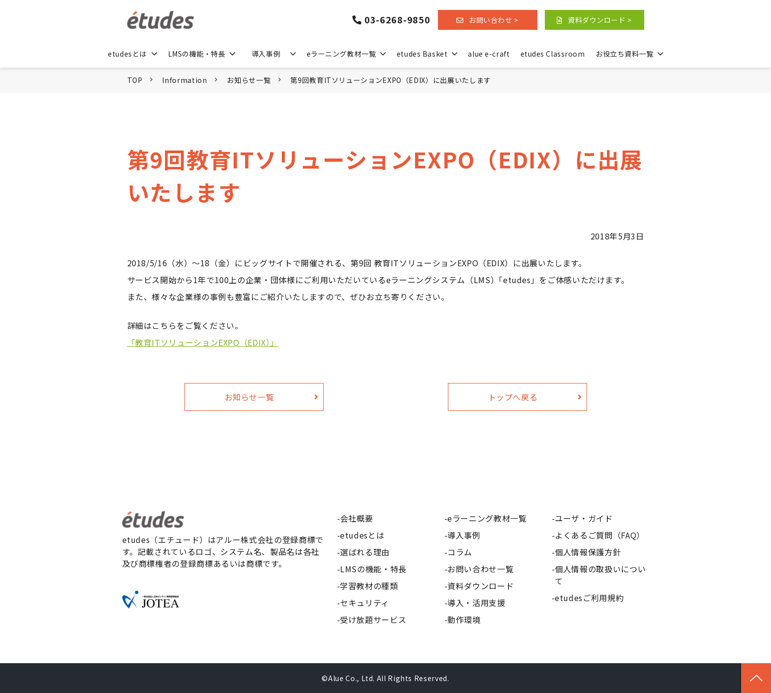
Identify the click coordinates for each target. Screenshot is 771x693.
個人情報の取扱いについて (600, 575)
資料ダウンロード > (600, 20)
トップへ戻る (513, 397)
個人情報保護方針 (588, 552)
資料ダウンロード (480, 586)
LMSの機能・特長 (197, 54)
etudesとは (127, 54)
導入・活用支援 (476, 603)
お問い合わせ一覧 (480, 569)
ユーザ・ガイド (583, 518)
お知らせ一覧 (248, 80)
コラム (459, 552)
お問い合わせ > (493, 20)
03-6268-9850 (397, 19)
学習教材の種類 (369, 586)
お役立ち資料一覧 (624, 54)
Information (184, 80)
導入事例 (266, 54)
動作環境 (464, 619)
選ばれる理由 (365, 552)
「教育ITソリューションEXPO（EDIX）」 (203, 342)
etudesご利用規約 (589, 598)
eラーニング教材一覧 (341, 54)
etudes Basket (422, 54)
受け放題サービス (373, 619)
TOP (135, 80)
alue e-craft (489, 54)
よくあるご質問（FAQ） (600, 535)
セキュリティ (364, 603)
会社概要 (356, 518)
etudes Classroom (552, 54)
